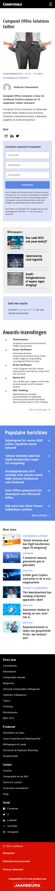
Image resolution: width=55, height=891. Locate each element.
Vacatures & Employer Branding (20, 750)
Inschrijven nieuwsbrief (15, 788)
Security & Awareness (35, 588)
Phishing (8, 706)
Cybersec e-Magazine (14, 695)
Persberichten (10, 756)
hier (27, 212)
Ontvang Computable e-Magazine (21, 689)
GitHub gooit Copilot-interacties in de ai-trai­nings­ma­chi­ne (37, 578)
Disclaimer (9, 853)
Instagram (13, 832)
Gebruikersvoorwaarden (16, 861)
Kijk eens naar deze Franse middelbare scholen (23, 507)
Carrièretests (10, 665)
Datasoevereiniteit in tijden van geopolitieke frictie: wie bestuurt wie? (37, 632)
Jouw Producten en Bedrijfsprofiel (21, 738)
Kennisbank (9, 671)
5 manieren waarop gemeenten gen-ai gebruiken (34, 561)
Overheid (28, 553)
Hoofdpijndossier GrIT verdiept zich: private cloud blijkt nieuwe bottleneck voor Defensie (23, 477)
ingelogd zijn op (26, 309)
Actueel (38, 74)
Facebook (12, 808)
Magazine (8, 683)
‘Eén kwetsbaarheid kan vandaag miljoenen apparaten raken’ (37, 596)
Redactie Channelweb (26, 87)
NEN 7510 (8, 718)
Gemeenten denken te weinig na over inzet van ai (36, 613)
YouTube (12, 826)
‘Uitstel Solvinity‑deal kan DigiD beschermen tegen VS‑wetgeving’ (23, 459)
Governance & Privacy (15, 78)
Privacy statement (13, 869)
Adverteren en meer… (14, 732)
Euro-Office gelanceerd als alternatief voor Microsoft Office (23, 494)
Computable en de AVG (15, 776)
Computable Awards (14, 677)
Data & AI (28, 571)
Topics (6, 700)
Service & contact (12, 782)
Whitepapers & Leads (14, 744)
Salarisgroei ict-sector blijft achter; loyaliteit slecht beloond (24, 444)
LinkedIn (12, 820)
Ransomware (10, 712)
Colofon (7, 770)
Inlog (6, 794)
